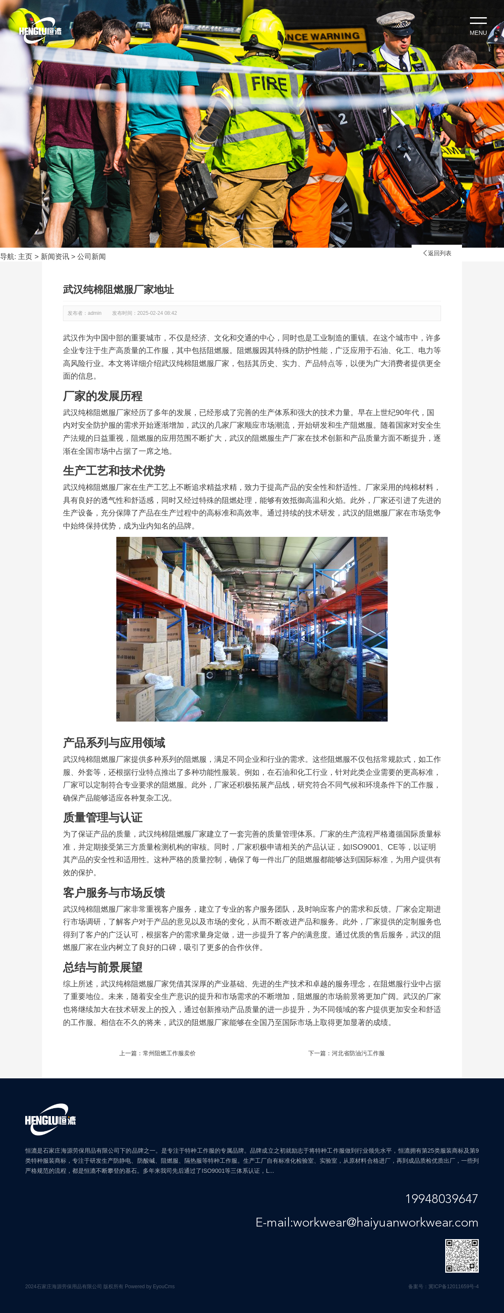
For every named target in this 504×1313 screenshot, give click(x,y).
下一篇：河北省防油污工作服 (346, 1053)
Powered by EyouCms (149, 1286)
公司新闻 (91, 257)
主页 (25, 257)
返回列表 (437, 253)
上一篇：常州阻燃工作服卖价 (157, 1053)
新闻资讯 (55, 257)
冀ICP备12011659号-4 (453, 1286)
